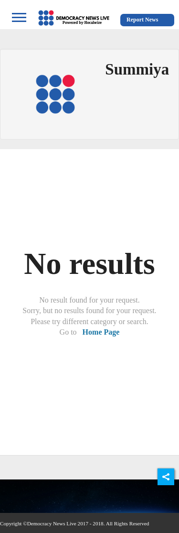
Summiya (137, 69)
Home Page (101, 332)
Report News (142, 19)
